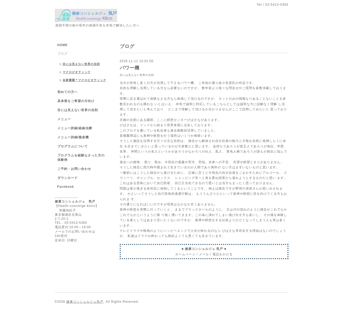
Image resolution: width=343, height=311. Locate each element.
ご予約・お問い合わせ (74, 169)
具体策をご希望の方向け (76, 101)
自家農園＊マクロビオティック (84, 80)
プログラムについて (72, 146)
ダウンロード (67, 178)
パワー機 (129, 67)
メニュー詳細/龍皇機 (73, 137)
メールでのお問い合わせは (75, 231)
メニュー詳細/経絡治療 (74, 128)
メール (204, 254)
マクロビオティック (77, 72)
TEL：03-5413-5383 (71, 223)
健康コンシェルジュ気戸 (84, 301)
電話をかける (222, 254)
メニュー (64, 119)
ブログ (62, 53)
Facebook (65, 187)
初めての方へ (67, 92)
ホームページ (185, 254)
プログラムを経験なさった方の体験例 (81, 158)
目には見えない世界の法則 (137, 75)
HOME (62, 45)
